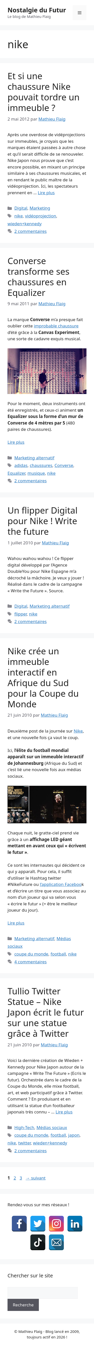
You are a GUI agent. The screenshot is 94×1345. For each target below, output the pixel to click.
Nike (78, 731)
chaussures (41, 465)
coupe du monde (31, 954)
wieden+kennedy (25, 224)
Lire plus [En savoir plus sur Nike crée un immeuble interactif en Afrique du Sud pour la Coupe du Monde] (16, 923)
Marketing (40, 208)
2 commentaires (30, 231)
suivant (35, 1178)
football (58, 954)
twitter (24, 1143)
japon (73, 1135)
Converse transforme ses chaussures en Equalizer (38, 276)
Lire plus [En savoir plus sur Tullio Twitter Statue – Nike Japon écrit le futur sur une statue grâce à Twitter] (64, 1112)
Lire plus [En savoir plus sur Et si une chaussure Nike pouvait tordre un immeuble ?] (46, 192)
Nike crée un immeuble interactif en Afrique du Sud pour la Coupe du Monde (43, 677)
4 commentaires (30, 962)
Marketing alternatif (34, 458)
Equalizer (16, 473)
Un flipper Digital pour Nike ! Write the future (42, 520)
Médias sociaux (51, 1127)
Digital (20, 208)
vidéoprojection (40, 216)
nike (18, 216)
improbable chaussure (56, 326)
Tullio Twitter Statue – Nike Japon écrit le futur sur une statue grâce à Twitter (46, 1012)
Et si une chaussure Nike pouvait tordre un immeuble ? (43, 92)
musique (36, 473)
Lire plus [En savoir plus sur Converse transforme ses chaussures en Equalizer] (16, 442)
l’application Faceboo (60, 884)
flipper (20, 614)
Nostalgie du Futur (37, 10)
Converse (64, 465)
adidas (21, 465)
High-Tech (24, 1127)
